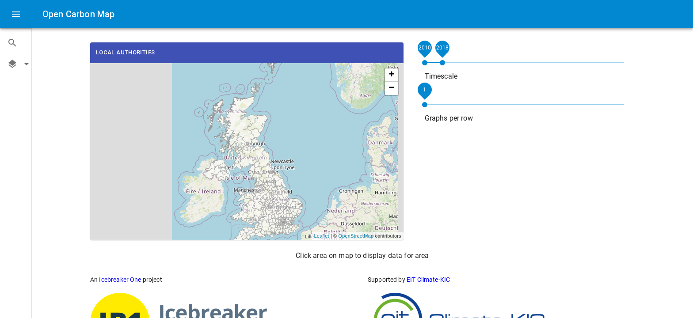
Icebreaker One (120, 279)
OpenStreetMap (356, 235)
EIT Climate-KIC (428, 279)
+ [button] (391, 75)
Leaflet (321, 235)
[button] (15, 42)
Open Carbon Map (78, 14)
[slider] (424, 62)
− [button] (391, 88)
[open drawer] (16, 14)
